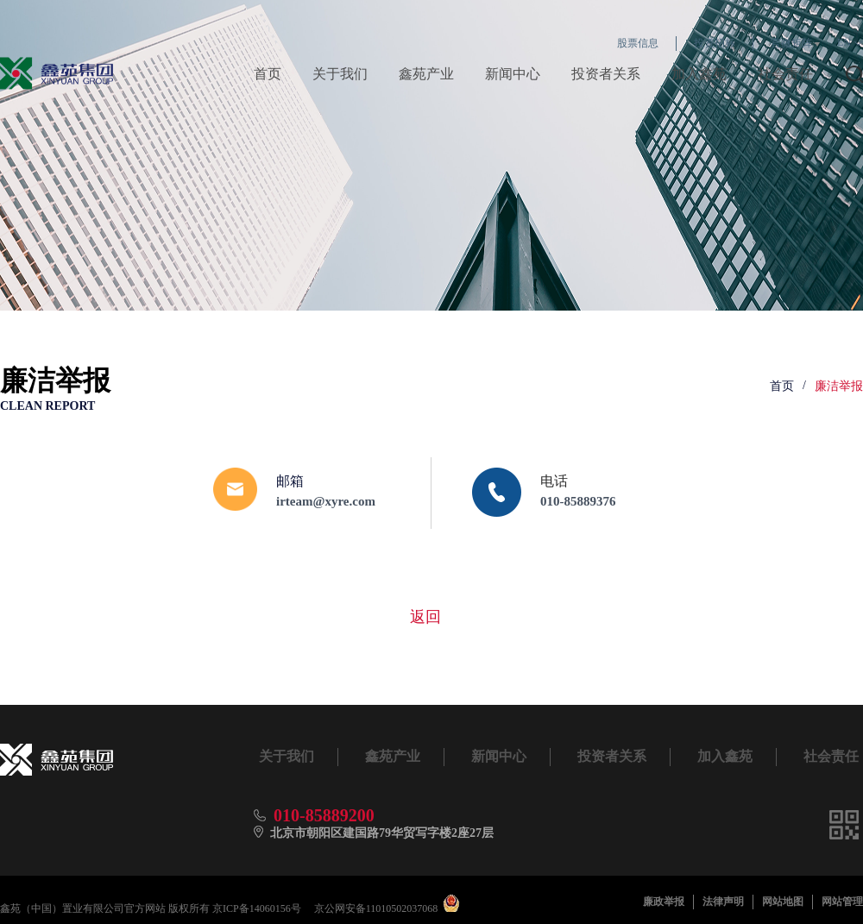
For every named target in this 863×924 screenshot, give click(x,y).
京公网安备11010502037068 (376, 908)
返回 (425, 616)
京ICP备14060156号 (256, 908)
